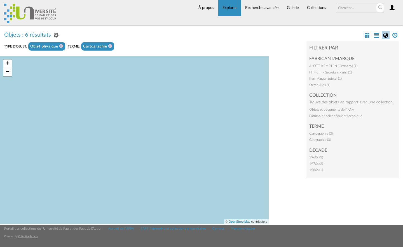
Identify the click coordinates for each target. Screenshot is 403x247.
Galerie (293, 8)
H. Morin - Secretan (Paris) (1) (330, 72)
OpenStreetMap (239, 221)
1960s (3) (316, 157)
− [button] (8, 72)
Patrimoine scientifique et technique (335, 116)
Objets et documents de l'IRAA (331, 109)
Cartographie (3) (321, 133)
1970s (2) (316, 163)
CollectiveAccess (28, 236)
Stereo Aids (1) (319, 85)
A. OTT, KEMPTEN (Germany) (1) (333, 66)
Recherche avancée (261, 8)
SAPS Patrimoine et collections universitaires (173, 228)
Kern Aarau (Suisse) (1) (325, 78)
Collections (316, 8)
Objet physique (46, 46)
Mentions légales (243, 228)
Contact (218, 228)
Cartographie (97, 46)
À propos (206, 8)
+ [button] (8, 64)
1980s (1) (316, 170)
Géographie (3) (320, 139)
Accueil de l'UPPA (121, 228)
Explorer (229, 8)
